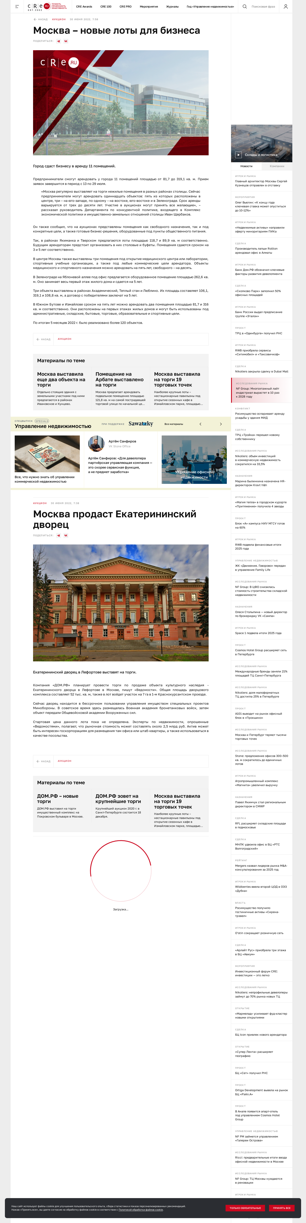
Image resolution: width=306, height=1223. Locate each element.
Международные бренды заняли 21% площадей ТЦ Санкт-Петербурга (261, 673)
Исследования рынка (252, 383)
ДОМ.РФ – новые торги (57, 798)
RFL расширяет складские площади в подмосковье (260, 825)
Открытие (242, 1008)
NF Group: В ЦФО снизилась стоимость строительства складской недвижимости (261, 591)
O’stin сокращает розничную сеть (259, 933)
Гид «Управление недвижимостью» (210, 6)
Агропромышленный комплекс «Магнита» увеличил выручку (256, 783)
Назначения (243, 475)
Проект (240, 328)
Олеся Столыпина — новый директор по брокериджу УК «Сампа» (261, 614)
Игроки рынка (245, 176)
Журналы (172, 6)
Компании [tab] (277, 166)
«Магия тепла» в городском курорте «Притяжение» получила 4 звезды (261, 504)
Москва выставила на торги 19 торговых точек (177, 379)
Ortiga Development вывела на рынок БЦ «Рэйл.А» (261, 1092)
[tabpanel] (261, 696)
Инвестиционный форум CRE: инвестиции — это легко (256, 973)
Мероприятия (149, 6)
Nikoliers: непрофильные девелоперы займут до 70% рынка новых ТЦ (261, 994)
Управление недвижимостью (256, 560)
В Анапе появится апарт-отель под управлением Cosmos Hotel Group (257, 1115)
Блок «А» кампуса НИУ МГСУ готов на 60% (260, 525)
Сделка (240, 243)
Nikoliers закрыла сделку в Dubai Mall (261, 371)
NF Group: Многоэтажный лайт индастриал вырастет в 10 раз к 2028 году (257, 392)
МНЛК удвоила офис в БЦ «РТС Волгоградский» (257, 846)
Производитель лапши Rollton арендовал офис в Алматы (256, 250)
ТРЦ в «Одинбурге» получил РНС (258, 333)
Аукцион (59, 19)
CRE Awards (84, 6)
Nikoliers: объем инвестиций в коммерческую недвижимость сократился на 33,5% (257, 460)
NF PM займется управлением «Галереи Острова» (256, 1138)
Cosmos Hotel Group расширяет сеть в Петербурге (261, 652)
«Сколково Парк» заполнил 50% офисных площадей (258, 293)
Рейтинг (241, 860)
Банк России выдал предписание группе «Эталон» (258, 314)
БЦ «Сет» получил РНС (251, 1073)
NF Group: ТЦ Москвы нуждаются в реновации (258, 1180)
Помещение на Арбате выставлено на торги (120, 379)
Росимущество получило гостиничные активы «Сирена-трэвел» (257, 912)
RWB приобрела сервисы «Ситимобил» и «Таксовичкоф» (257, 352)
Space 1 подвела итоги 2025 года (258, 633)
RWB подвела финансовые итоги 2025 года (258, 546)
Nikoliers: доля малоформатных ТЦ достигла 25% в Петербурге (257, 694)
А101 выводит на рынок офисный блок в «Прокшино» (258, 715)
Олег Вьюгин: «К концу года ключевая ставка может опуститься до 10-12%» (260, 206)
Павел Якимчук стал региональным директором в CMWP (260, 804)
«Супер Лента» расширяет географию (254, 1053)
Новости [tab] (246, 166)
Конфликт (242, 408)
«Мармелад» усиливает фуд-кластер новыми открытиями (261, 1015)
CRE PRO (126, 6)
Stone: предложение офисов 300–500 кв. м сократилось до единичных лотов (261, 759)
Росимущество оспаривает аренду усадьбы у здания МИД (260, 415)
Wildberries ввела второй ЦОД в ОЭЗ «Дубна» (261, 888)
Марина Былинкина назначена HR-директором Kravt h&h (260, 483)
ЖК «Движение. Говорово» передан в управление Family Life (260, 567)
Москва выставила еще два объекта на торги (61, 379)
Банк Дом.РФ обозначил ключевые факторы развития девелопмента (259, 271)
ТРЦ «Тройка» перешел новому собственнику (257, 437)
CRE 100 (105, 6)
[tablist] (261, 166)
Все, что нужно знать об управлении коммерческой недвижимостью (45, 479)
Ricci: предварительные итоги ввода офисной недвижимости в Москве (261, 1159)
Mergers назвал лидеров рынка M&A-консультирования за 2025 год (261, 867)
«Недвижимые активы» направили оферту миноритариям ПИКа (260, 229)
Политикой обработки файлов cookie (141, 1209)
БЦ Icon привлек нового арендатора (261, 1034)
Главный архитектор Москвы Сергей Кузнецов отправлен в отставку (261, 183)
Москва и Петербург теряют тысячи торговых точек (260, 737)
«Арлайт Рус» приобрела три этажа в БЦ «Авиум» (260, 952)
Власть (240, 902)
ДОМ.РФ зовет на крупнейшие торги (118, 798)
